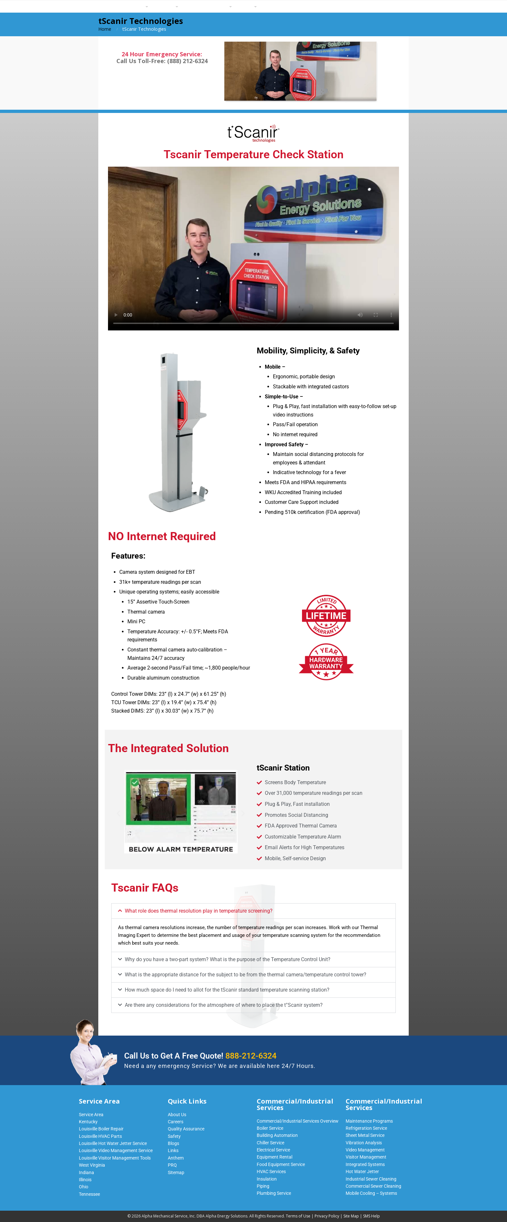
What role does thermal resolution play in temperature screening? (199, 911)
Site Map (351, 1216)
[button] (118, 813)
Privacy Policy (327, 1216)
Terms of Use (298, 1216)
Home (104, 29)
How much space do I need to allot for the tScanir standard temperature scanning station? (227, 990)
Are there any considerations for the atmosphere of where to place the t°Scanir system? (224, 1005)
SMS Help (371, 1216)
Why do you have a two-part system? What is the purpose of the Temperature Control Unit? (227, 959)
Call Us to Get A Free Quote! (200, 1056)
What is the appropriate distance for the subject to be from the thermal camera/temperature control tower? (245, 975)
